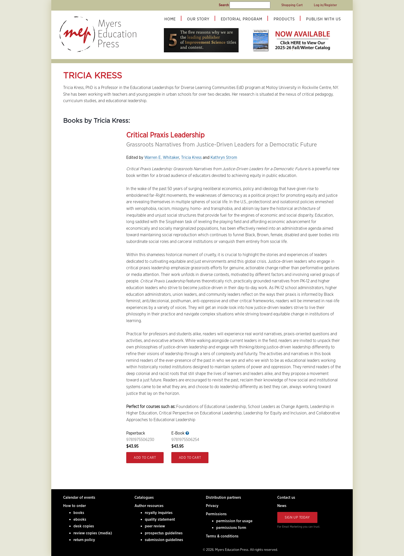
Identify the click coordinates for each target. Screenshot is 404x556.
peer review (155, 526)
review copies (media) (92, 533)
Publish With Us (323, 19)
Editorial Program (241, 19)
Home (170, 19)
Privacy (212, 505)
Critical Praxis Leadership (165, 134)
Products (284, 19)
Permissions (216, 514)
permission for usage (234, 521)
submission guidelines (164, 539)
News (282, 505)
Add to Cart (145, 458)
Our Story (198, 19)
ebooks (79, 519)
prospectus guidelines (164, 533)
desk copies (83, 526)
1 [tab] (292, 50)
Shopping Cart (292, 5)
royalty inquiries (159, 512)
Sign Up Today (297, 517)
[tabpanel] (292, 40)
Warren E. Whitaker (161, 157)
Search (224, 5)
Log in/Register (325, 5)
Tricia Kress (191, 157)
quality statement (160, 519)
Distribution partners (223, 497)
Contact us (286, 497)
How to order (74, 505)
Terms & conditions (222, 536)
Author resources (149, 505)
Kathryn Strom (224, 157)
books (78, 512)
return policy (84, 539)
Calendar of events (79, 497)
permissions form (231, 527)
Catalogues (144, 497)
